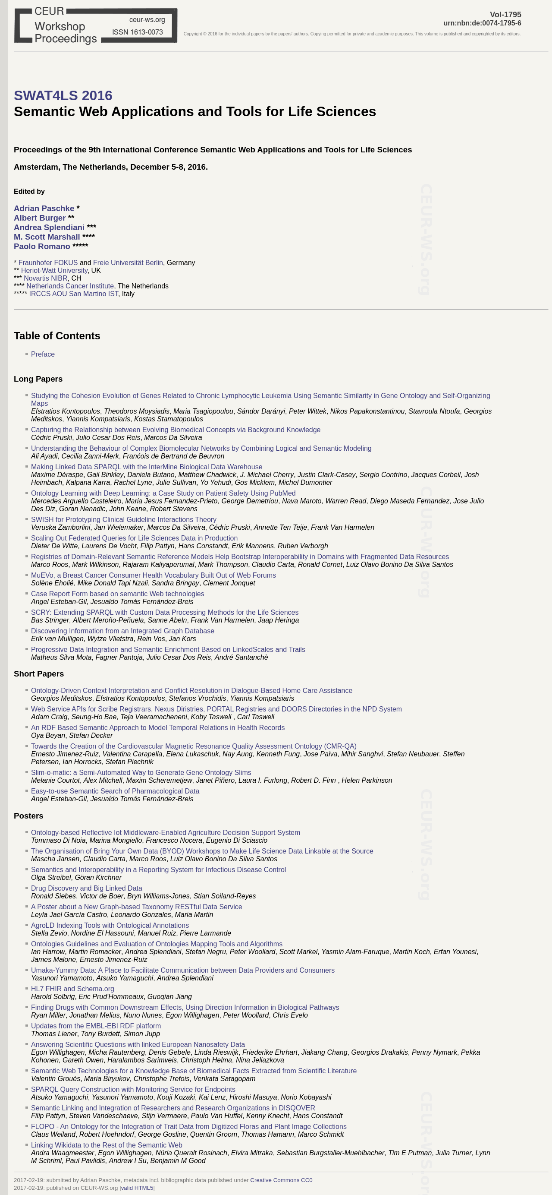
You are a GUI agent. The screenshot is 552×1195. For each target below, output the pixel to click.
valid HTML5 (137, 1188)
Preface (43, 354)
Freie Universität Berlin (128, 262)
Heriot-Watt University (54, 270)
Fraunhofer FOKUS (48, 262)
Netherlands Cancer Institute (70, 286)
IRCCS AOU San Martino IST (73, 293)
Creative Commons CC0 (281, 1180)
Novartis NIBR (45, 278)
